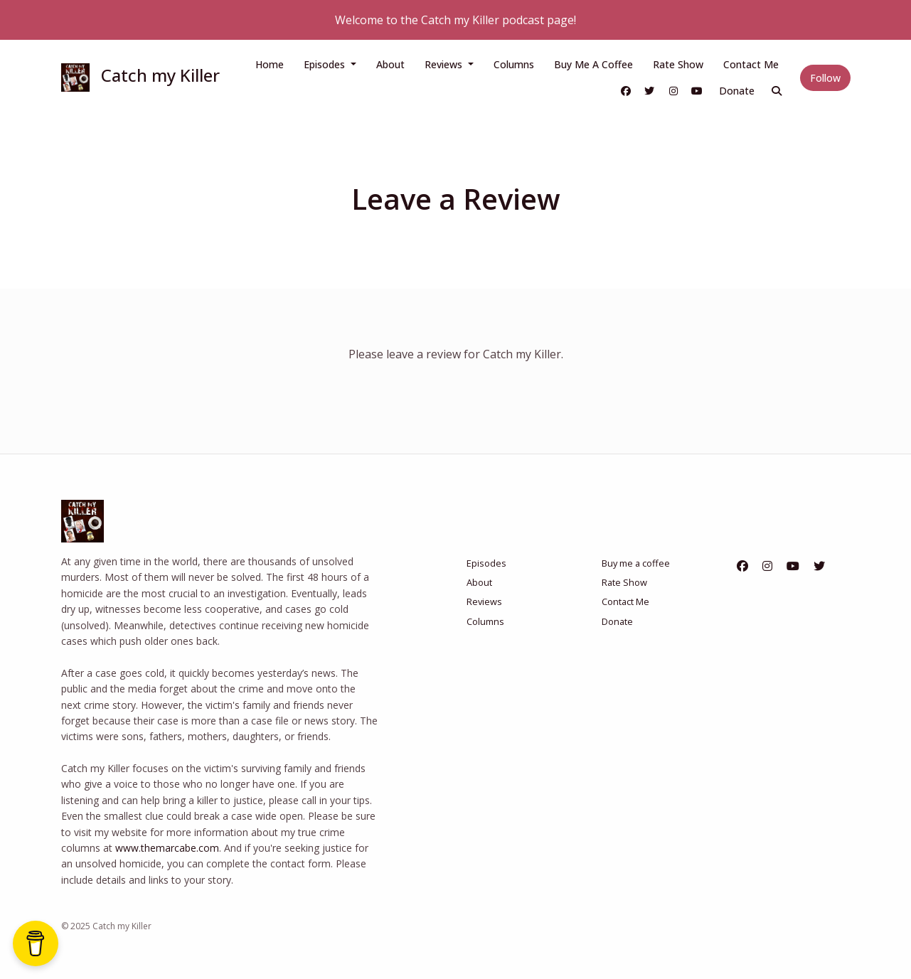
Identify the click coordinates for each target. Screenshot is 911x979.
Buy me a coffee (593, 64)
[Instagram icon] (767, 566)
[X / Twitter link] (650, 90)
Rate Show (678, 64)
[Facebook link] (626, 90)
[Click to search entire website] (777, 90)
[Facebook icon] (742, 566)
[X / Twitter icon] (819, 566)
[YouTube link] (698, 90)
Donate (737, 90)
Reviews (445, 64)
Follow (825, 78)
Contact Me (751, 64)
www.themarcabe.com (167, 848)
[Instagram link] (673, 90)
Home (269, 64)
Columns (514, 64)
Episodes (326, 64)
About (390, 64)
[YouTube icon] (793, 566)
